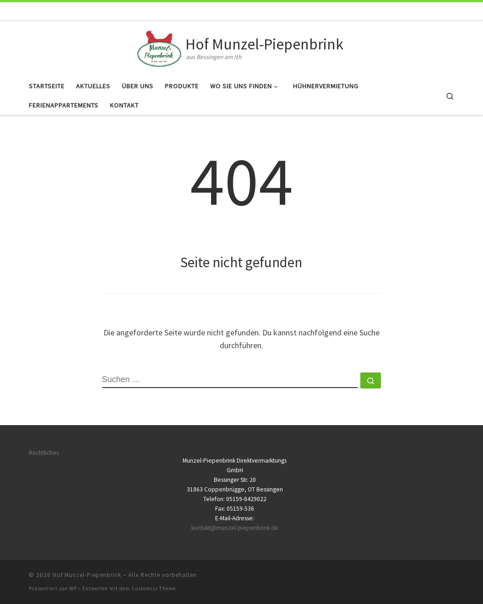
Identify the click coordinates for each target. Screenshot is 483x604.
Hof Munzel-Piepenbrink (87, 575)
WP (73, 588)
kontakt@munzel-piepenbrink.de (234, 528)
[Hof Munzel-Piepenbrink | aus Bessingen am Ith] (159, 47)
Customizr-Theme (153, 588)
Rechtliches (44, 453)
